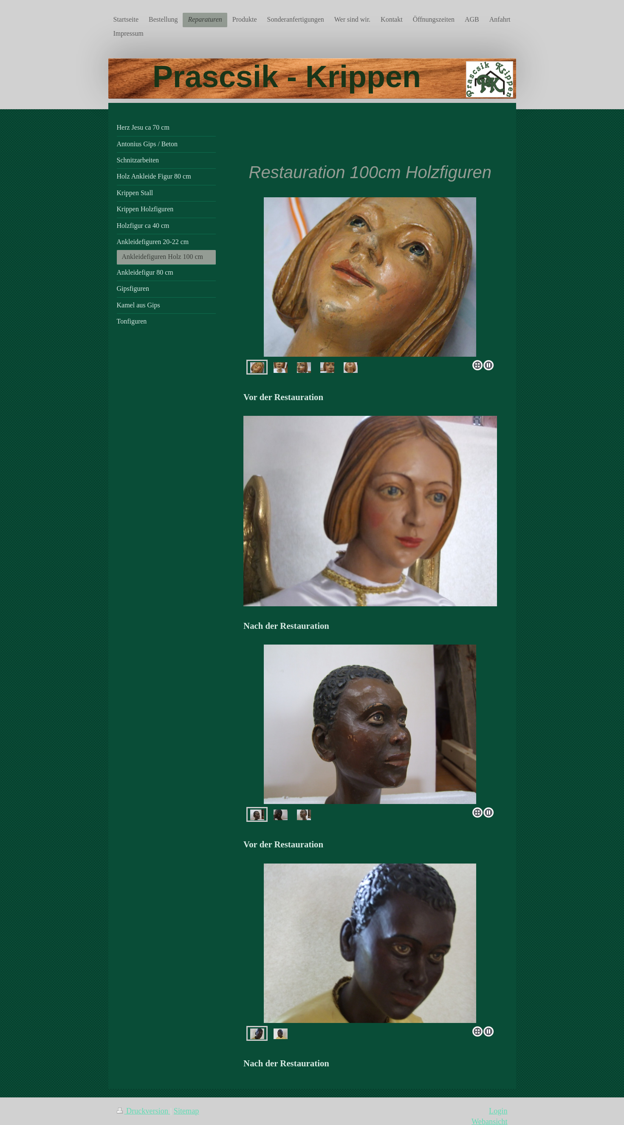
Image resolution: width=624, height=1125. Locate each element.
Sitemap (186, 1111)
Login (498, 1111)
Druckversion (143, 1111)
